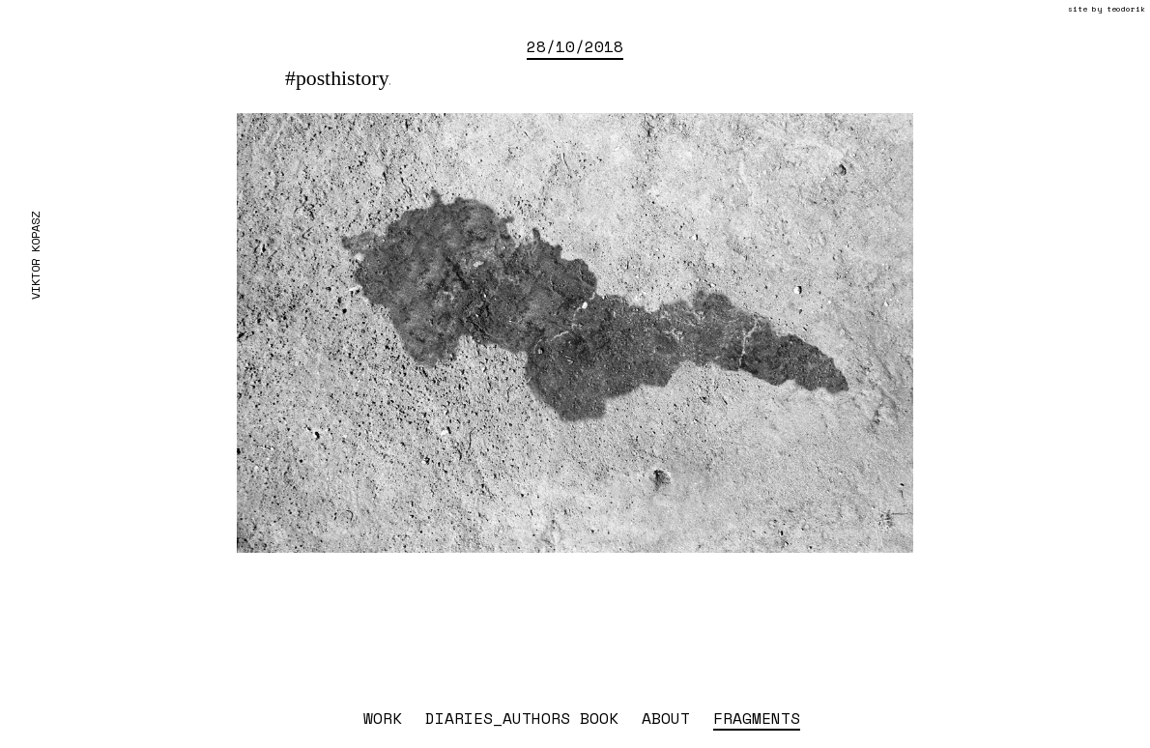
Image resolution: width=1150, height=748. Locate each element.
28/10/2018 (575, 46)
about (666, 718)
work (382, 718)
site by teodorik (1106, 8)
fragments (756, 718)
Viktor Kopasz (35, 256)
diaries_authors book (521, 718)
